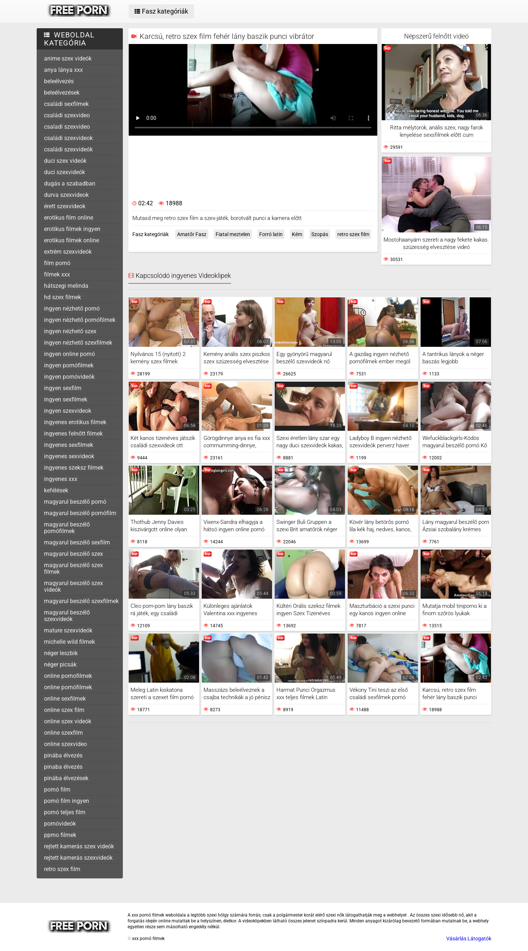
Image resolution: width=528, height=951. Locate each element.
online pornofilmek (68, 675)
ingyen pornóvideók (69, 376)
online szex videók (67, 721)
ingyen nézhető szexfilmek (78, 342)
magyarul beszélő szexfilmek (81, 601)
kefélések (56, 490)
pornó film (57, 789)
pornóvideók (60, 823)
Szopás (319, 234)
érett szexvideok (64, 206)
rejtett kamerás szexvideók (78, 857)
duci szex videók (65, 160)
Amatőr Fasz (191, 234)
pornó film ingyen (66, 800)
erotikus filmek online (71, 240)
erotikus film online (68, 217)
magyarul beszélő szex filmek (73, 568)
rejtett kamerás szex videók (79, 846)
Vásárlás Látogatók (468, 938)
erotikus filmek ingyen (72, 228)
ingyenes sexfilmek (68, 444)
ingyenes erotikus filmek (75, 422)
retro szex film (62, 869)
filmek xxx (57, 274)
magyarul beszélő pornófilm (80, 513)
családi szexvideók (68, 149)
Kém (297, 234)
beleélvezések (62, 92)
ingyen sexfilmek (65, 399)
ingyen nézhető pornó (72, 308)
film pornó (57, 263)
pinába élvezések (66, 778)
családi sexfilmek (66, 103)
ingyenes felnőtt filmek (73, 433)
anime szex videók (68, 58)
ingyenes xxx (60, 479)
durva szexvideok (66, 194)
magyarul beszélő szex (73, 553)
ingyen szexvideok (67, 410)
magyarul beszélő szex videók (73, 586)
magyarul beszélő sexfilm (77, 542)
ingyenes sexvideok (69, 456)
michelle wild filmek (69, 641)
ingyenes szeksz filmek (73, 467)
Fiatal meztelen (233, 234)
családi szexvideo (67, 115)
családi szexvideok (68, 138)
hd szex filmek (62, 297)
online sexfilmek (65, 698)
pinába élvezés (63, 755)
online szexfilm (63, 732)
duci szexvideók (64, 172)
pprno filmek (60, 834)
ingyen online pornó (69, 353)
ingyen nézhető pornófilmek (79, 319)
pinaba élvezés (63, 766)
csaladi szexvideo (67, 126)
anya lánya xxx (63, 69)
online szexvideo (65, 744)
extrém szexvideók (68, 251)
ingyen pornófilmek (69, 365)
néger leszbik (61, 653)
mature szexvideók (68, 630)
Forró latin (271, 234)
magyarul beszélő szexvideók (67, 616)
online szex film (64, 709)
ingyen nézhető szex (70, 331)
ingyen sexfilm (62, 388)
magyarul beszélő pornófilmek (67, 528)
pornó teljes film (64, 812)
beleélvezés (59, 81)
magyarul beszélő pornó (75, 501)
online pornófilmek (68, 687)
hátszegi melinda (66, 285)
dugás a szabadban (69, 183)
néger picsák (60, 664)
